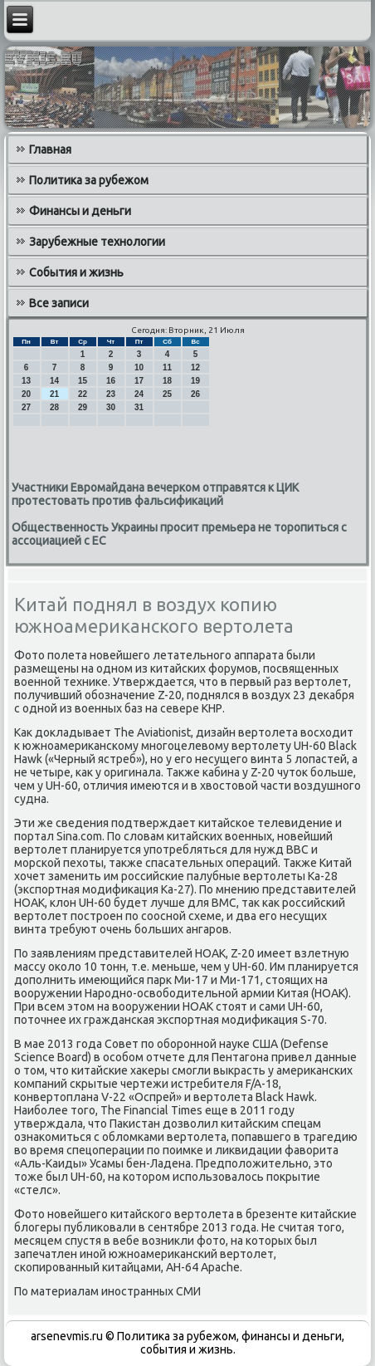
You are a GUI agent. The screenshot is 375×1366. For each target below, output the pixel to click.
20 (26, 394)
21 (54, 394)
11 (167, 367)
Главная (50, 149)
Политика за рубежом (89, 180)
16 (110, 380)
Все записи (59, 303)
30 (110, 407)
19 (195, 380)
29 (82, 407)
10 (139, 367)
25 (167, 394)
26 (195, 394)
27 (26, 407)
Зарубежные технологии (97, 241)
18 (167, 380)
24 (139, 394)
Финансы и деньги (80, 211)
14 (54, 380)
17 (139, 380)
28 (54, 407)
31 (139, 407)
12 (195, 367)
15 (82, 380)
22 (82, 394)
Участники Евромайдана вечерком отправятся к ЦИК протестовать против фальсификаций (155, 494)
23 (110, 394)
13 (26, 380)
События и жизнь (76, 272)
